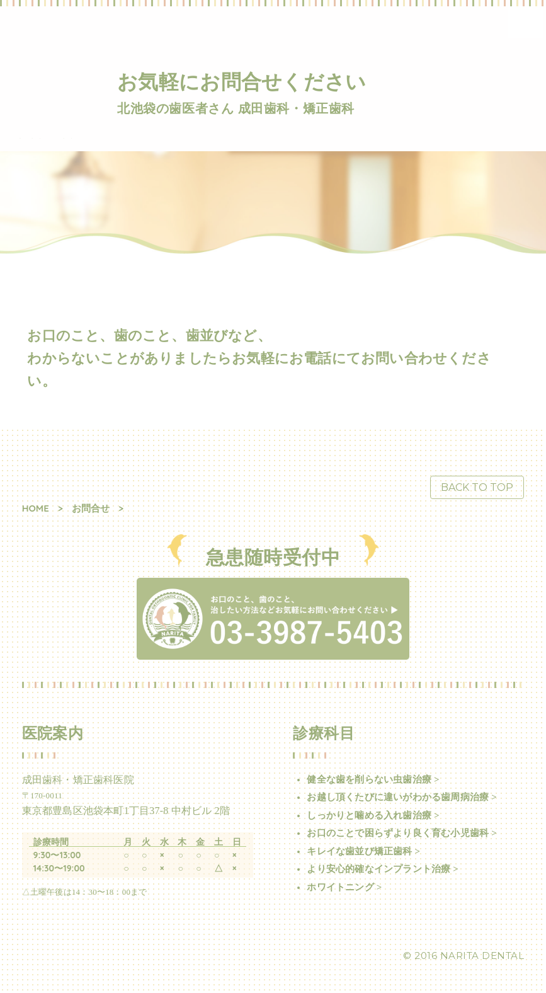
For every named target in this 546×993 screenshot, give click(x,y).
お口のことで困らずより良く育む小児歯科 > (402, 833)
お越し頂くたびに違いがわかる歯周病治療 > (402, 797)
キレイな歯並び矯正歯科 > (363, 851)
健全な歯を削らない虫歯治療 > (373, 779)
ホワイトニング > (344, 887)
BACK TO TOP (477, 487)
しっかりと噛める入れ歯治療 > (373, 815)
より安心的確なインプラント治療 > (382, 869)
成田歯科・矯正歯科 (44, 138)
